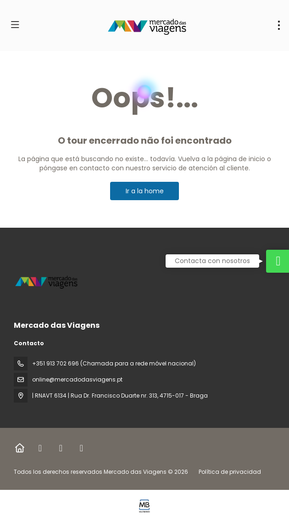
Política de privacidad (230, 472)
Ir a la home (145, 191)
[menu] (278, 25)
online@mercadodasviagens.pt (77, 379)
